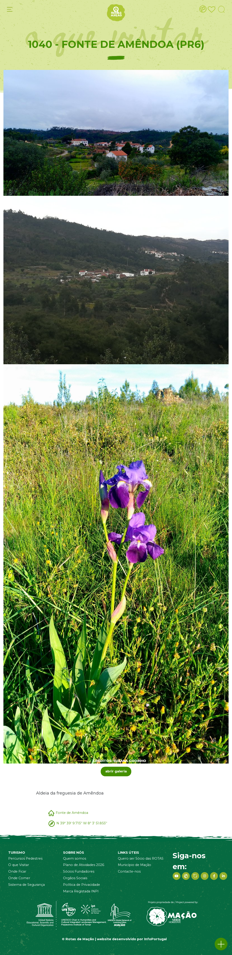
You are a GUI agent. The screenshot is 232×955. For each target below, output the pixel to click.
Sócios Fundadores (78, 871)
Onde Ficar (17, 871)
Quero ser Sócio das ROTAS (140, 858)
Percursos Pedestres (25, 858)
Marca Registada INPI (81, 891)
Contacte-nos (129, 871)
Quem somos (74, 858)
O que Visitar (18, 865)
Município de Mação (134, 865)
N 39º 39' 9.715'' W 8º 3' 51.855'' (81, 823)
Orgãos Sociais (75, 878)
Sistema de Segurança (26, 885)
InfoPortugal (155, 939)
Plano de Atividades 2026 (83, 865)
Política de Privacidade (81, 885)
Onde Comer (19, 878)
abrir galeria (116, 771)
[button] (221, 944)
